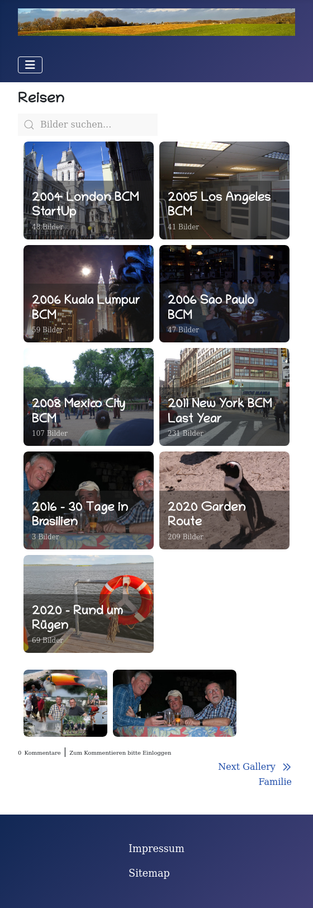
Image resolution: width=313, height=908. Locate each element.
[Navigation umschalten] (30, 65)
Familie (275, 782)
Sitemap (149, 873)
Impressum (156, 848)
